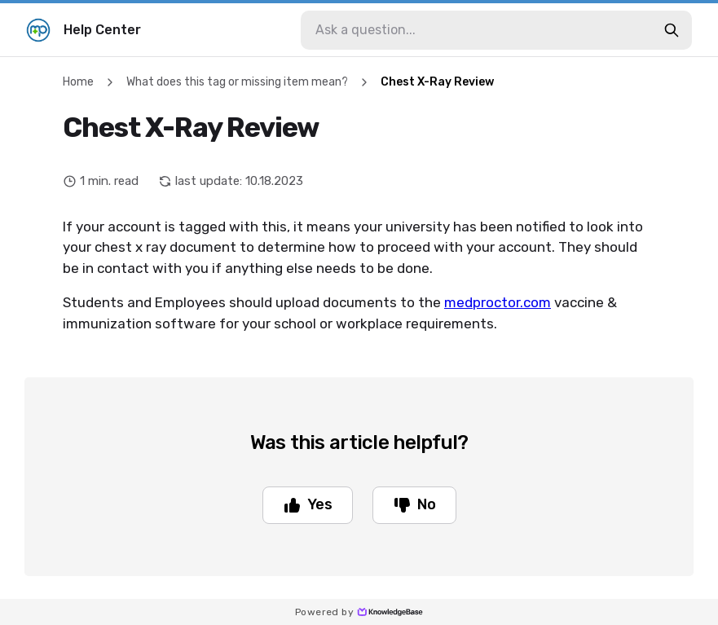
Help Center (83, 30)
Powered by (359, 612)
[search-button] (671, 30)
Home (78, 82)
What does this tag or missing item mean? (237, 82)
